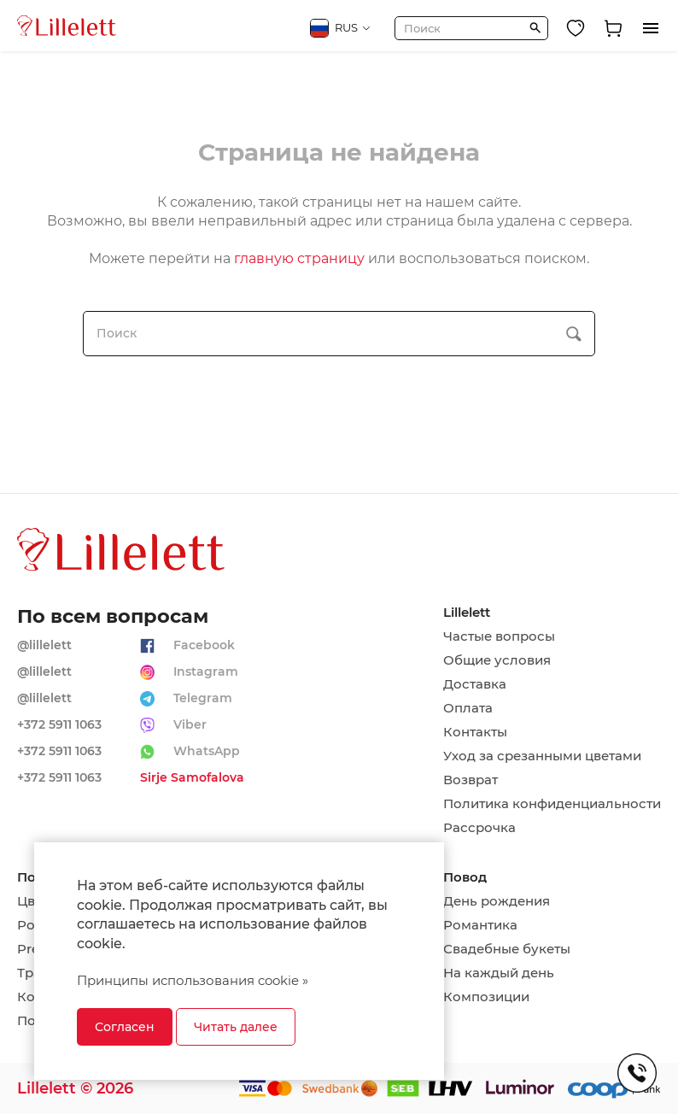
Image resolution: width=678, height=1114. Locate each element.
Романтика (480, 925)
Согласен (125, 1027)
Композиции (486, 997)
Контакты (475, 732)
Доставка (474, 684)
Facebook (204, 645)
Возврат (470, 780)
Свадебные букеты (506, 949)
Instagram (205, 671)
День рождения (496, 901)
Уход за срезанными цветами (542, 756)
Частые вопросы (499, 636)
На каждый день (498, 973)
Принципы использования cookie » (192, 980)
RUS (341, 28)
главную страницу (299, 258)
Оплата (468, 708)
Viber (190, 724)
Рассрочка (479, 828)
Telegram (202, 698)
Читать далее (236, 1027)
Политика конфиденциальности (552, 804)
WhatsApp (206, 751)
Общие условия (497, 660)
